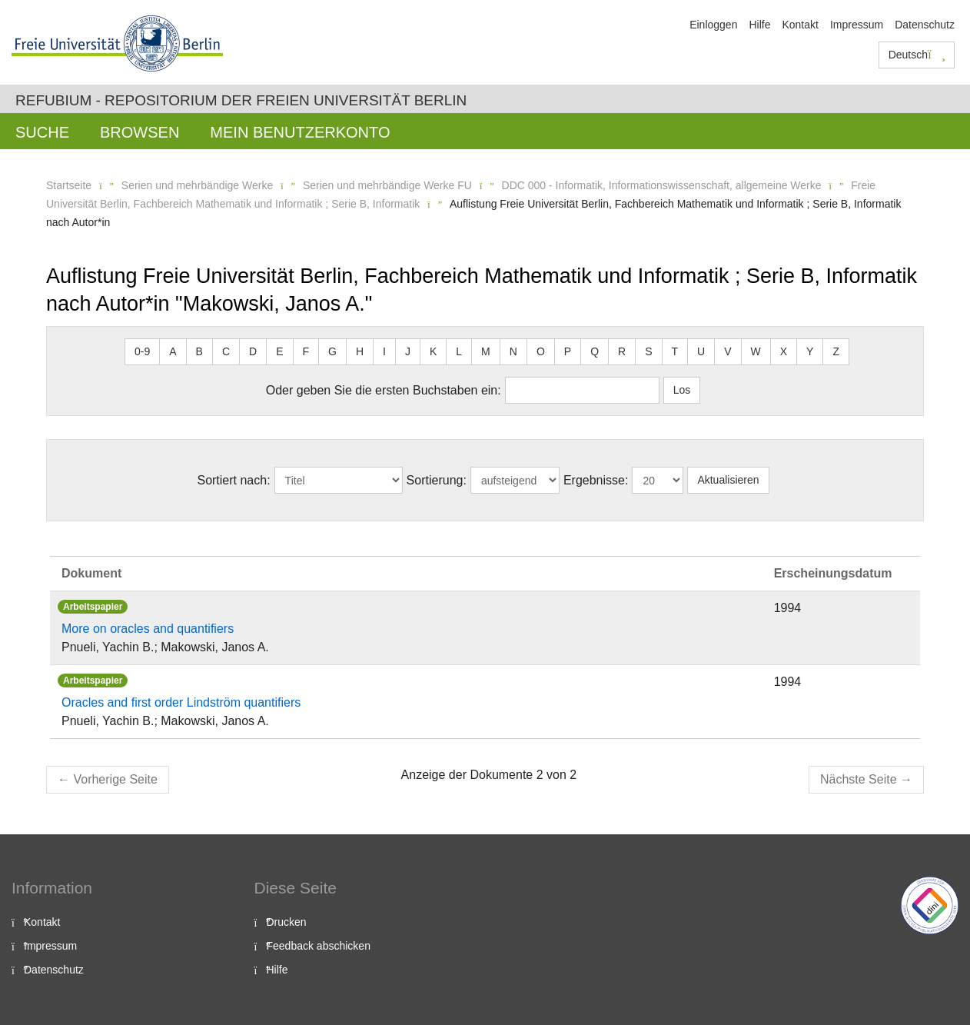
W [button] (756, 351)
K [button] (433, 351)
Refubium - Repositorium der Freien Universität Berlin (241, 100)
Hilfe (759, 24)
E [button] (279, 351)
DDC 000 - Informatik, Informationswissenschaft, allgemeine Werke (662, 185)
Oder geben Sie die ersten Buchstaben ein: (383, 390)
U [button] (701, 351)
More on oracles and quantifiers (147, 628)
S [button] (648, 351)
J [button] (407, 351)
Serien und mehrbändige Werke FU (387, 185)
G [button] (332, 351)
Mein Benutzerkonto (300, 132)
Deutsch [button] (917, 54)
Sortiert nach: (233, 480)
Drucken (287, 922)
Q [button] (594, 351)
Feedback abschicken (318, 946)
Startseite (68, 185)
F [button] (306, 351)
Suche (42, 132)
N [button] (513, 351)
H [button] (360, 351)
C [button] (226, 351)
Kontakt (800, 24)
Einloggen (713, 24)
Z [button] (835, 351)
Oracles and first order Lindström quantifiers (181, 702)
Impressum (856, 24)
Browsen (139, 132)
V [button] (727, 351)
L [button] (459, 351)
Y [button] (809, 351)
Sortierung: (437, 480)
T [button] (675, 351)
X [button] (783, 351)
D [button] (253, 351)
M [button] (485, 351)
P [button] (567, 351)
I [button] (384, 351)
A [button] (172, 351)
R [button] (622, 351)
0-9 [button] (142, 351)
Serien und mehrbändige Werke (197, 185)
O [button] (540, 351)
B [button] (199, 351)
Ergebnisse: (596, 480)
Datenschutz (925, 24)
